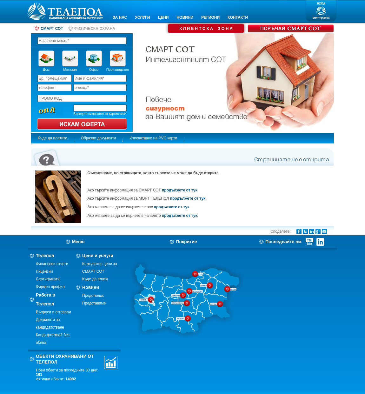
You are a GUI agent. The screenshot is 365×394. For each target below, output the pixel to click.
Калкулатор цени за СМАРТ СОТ (99, 268)
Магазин (69, 69)
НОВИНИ (184, 17)
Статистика (110, 362)
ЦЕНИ (163, 17)
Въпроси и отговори (53, 312)
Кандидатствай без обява (53, 339)
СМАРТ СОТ (52, 28)
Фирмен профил (50, 286)
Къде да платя (95, 279)
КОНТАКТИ (238, 17)
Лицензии (44, 271)
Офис (93, 69)
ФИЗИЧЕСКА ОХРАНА (94, 28)
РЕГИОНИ (210, 17)
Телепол (45, 255)
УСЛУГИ (142, 17)
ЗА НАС (120, 17)
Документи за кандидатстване (50, 323)
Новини (90, 287)
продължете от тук (179, 190)
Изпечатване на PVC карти (153, 138)
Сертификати (48, 279)
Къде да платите (52, 138)
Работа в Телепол (45, 299)
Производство (117, 69)
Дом (46, 69)
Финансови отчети (52, 264)
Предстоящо (93, 295)
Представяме (94, 303)
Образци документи (98, 138)
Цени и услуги (97, 255)
